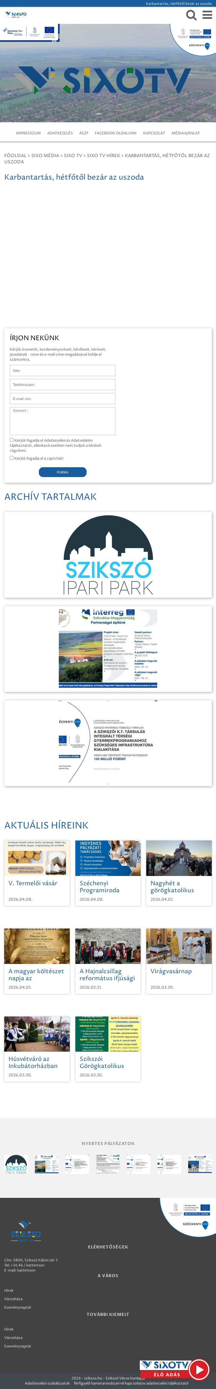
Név (13, 367)
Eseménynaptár (18, 1307)
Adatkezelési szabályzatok (47, 1383)
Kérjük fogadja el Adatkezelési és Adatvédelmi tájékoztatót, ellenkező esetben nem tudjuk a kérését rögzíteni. (56, 445)
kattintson (26, 1270)
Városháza (13, 1299)
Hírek (9, 1290)
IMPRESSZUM (28, 133)
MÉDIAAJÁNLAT (186, 133)
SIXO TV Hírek (103, 156)
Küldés (62, 472)
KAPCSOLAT (154, 133)
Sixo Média (45, 156)
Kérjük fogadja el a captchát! (37, 458)
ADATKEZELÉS (60, 133)
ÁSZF (83, 133)
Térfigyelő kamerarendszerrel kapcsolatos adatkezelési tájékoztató (130, 1383)
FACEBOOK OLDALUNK (116, 133)
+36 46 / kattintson (27, 1265)
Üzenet (16, 409)
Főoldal (15, 156)
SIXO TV (73, 156)
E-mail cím (19, 395)
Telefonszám (21, 381)
